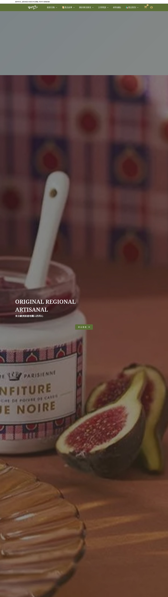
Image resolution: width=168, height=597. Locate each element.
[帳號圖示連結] (151, 7)
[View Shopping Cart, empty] (145, 7)
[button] (60, 7)
